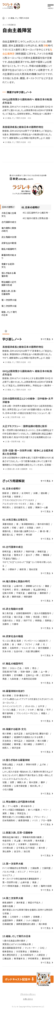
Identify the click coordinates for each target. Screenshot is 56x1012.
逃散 (35, 671)
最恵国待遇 (23, 820)
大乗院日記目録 (29, 678)
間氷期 (44, 493)
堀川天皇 (18, 616)
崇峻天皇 (41, 551)
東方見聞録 (43, 647)
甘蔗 (12, 782)
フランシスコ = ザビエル (27, 713)
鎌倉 (47, 585)
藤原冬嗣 (16, 596)
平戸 (48, 709)
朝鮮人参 (21, 782)
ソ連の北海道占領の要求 (13, 940)
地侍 (27, 668)
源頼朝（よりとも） (34, 585)
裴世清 (22, 569)
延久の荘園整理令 (42, 613)
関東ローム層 (41, 507)
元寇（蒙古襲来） (33, 651)
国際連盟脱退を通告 (25, 923)
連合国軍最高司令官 (12, 947)
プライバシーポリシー (28, 994)
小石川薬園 (7, 789)
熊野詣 (38, 620)
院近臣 (36, 616)
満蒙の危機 (7, 906)
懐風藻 (46, 554)
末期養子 (6, 737)
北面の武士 (7, 620)
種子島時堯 (7, 713)
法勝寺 (5, 624)
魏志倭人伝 (7, 534)
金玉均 (17, 851)
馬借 (4, 678)
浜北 (32, 503)
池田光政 (30, 740)
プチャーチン (40, 816)
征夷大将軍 (7, 592)
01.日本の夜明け (31, 207)
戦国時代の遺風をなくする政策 (28, 737)
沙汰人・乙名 (16, 668)
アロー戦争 (46, 820)
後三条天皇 (7, 613)
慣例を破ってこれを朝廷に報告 (16, 816)
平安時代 (6, 589)
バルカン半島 (8, 871)
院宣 (18, 620)
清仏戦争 (6, 851)
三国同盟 (46, 868)
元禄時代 (39, 744)
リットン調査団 (32, 920)
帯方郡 (29, 534)
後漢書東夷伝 (28, 523)
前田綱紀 (6, 744)
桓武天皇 (6, 585)
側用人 (5, 747)
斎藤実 (19, 920)
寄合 (34, 668)
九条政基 (14, 678)
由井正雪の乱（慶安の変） (37, 733)
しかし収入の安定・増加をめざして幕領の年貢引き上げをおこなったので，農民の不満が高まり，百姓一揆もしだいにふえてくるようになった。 (27, 775)
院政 (28, 616)
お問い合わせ (28, 999)
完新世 (17, 496)
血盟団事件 (7, 920)
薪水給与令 (26, 806)
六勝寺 (15, 624)
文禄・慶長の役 (21, 695)
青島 (34, 882)
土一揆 (44, 671)
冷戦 (45, 45)
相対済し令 (35, 785)
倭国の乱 (6, 531)
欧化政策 (28, 840)
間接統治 (34, 951)
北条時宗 (14, 647)
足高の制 (6, 767)
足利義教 (18, 675)
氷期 (35, 493)
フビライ (28, 644)
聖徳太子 (18, 554)
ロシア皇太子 (8, 844)
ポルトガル (30, 706)
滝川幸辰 (43, 923)
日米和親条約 (8, 820)
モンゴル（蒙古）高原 (11, 640)
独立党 (27, 851)
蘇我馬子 (18, 551)
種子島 (40, 709)
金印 (21, 527)
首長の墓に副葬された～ (25, 531)
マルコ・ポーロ (28, 647)
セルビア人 (7, 875)
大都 (37, 644)
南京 (35, 885)
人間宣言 (40, 954)
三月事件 (14, 916)
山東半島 (24, 882)
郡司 (16, 589)
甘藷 (4, 782)
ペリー (46, 809)
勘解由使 (26, 589)
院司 (45, 616)
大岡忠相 (6, 785)
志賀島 (30, 527)
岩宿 (30, 507)
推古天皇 (6, 554)
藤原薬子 (44, 592)
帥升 (38, 527)
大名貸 (19, 764)
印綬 (14, 527)
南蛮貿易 (6, 716)
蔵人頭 (5, 596)
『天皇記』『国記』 (9, 558)
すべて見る (46, 339)
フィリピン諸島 (9, 709)
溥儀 (4, 916)
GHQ (42, 947)
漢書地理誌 (7, 523)
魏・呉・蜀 (44, 531)
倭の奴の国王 (43, 523)
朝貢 (4, 647)
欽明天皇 (6, 551)
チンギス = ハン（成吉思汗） (36, 640)
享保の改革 (31, 764)
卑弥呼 (19, 534)
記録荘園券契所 (23, 613)
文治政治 (6, 740)
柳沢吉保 (16, 747)
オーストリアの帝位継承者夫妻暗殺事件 (20, 878)
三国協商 (34, 868)
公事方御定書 (20, 785)
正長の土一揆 (32, 675)
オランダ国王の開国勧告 (13, 809)
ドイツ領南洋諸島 (10, 885)
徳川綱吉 (28, 744)
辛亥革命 (26, 885)
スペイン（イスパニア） (12, 706)
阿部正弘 (21, 813)
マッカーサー (31, 947)
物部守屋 (30, 551)
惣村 (4, 668)
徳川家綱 (6, 695)
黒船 (12, 813)
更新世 (15, 493)
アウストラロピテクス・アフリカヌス (18, 500)
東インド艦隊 (34, 809)
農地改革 (46, 958)
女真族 (5, 644)
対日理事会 (21, 951)
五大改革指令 (26, 954)
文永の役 (6, 651)
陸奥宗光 (34, 844)
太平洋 (41, 706)
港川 (39, 503)
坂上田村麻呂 (39, 589)
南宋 (19, 644)
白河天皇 (6, 616)
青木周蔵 (39, 840)
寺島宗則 (6, 840)
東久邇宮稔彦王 (9, 954)
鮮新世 (5, 493)
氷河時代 (26, 493)
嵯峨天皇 (32, 592)
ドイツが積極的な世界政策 (14, 868)
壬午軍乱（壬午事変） (26, 847)
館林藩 (17, 744)
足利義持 (6, 675)
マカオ (31, 709)
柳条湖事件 (7, 902)
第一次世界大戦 (9, 882)
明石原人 (6, 507)
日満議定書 (7, 923)
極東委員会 (7, 951)
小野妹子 (12, 569)
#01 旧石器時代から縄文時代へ (35, 213)
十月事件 (26, 916)
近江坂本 (46, 675)
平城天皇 (20, 592)
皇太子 (29, 554)
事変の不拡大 (34, 902)
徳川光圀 (41, 740)
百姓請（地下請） (9, 671)
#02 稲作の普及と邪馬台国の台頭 (36, 219)
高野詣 (48, 620)
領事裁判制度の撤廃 (32, 837)
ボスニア (22, 871)
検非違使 (28, 596)
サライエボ (34, 871)
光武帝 (5, 527)
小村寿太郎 (7, 847)
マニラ (21, 709)
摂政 (37, 554)
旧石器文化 (19, 507)
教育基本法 (19, 958)
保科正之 (18, 740)
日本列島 (6, 496)
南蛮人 (44, 713)
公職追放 (6, 958)
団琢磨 (36, 916)
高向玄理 (33, 569)
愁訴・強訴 (25, 671)
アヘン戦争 (13, 806)
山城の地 (18, 585)
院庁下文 (28, 620)
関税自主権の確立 (10, 837)
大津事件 (22, 844)
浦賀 (4, 813)
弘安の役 (18, 651)
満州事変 (20, 902)
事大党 (42, 847)
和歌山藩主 (7, 764)
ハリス (35, 820)
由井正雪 (18, 733)
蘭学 (43, 782)
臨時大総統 (46, 885)
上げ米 (43, 764)
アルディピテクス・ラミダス (14, 503)
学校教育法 (33, 958)
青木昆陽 (33, 782)
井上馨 (17, 840)
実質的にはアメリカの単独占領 (16, 944)
